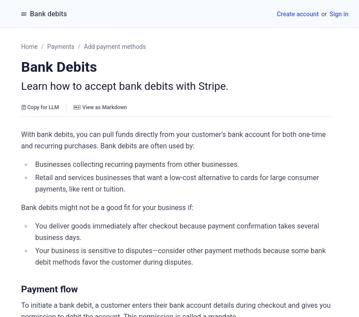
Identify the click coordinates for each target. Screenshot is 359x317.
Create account (298, 14)
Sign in (339, 14)
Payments (60, 46)
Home (29, 46)
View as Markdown (100, 107)
